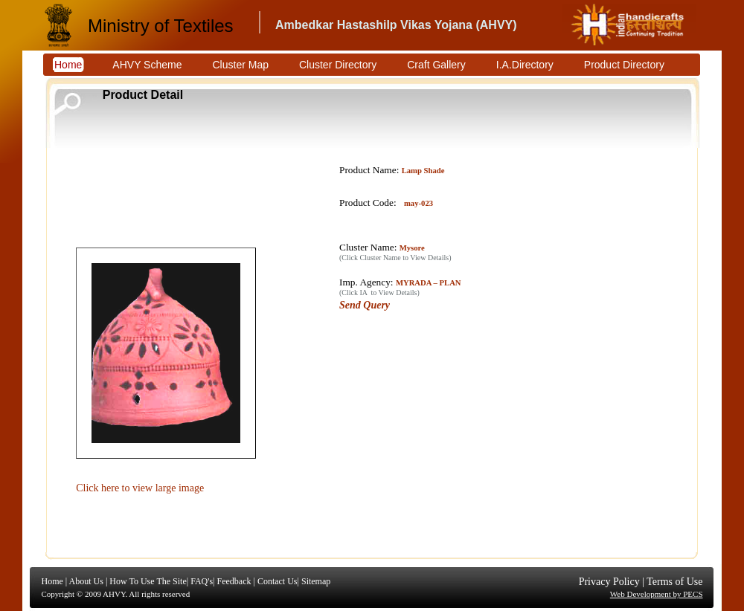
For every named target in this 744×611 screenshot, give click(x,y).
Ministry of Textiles (161, 26)
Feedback (234, 581)
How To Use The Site (147, 581)
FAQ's (201, 581)
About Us (86, 581)
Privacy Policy (609, 581)
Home (52, 581)
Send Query (364, 305)
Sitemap (315, 581)
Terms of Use (674, 581)
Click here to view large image (140, 488)
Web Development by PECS (656, 593)
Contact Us (277, 581)
